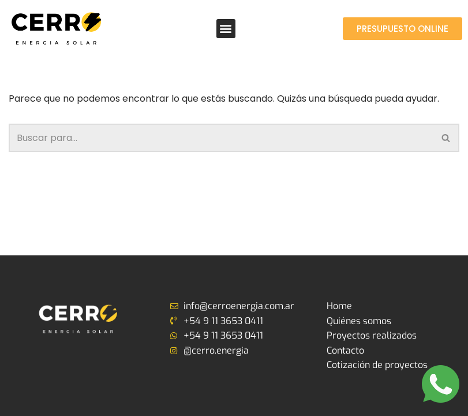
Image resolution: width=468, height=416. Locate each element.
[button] (225, 28)
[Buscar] (221, 138)
